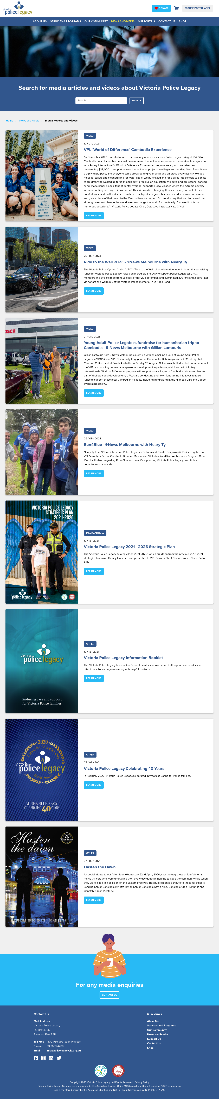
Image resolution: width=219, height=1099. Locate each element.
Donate (161, 8)
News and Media (123, 21)
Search (136, 100)
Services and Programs (161, 1025)
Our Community (96, 21)
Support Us (146, 21)
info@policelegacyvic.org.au (64, 1050)
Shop (182, 21)
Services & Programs (65, 21)
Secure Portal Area (197, 8)
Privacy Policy (142, 1082)
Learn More (93, 215)
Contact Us (166, 21)
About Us (40, 21)
